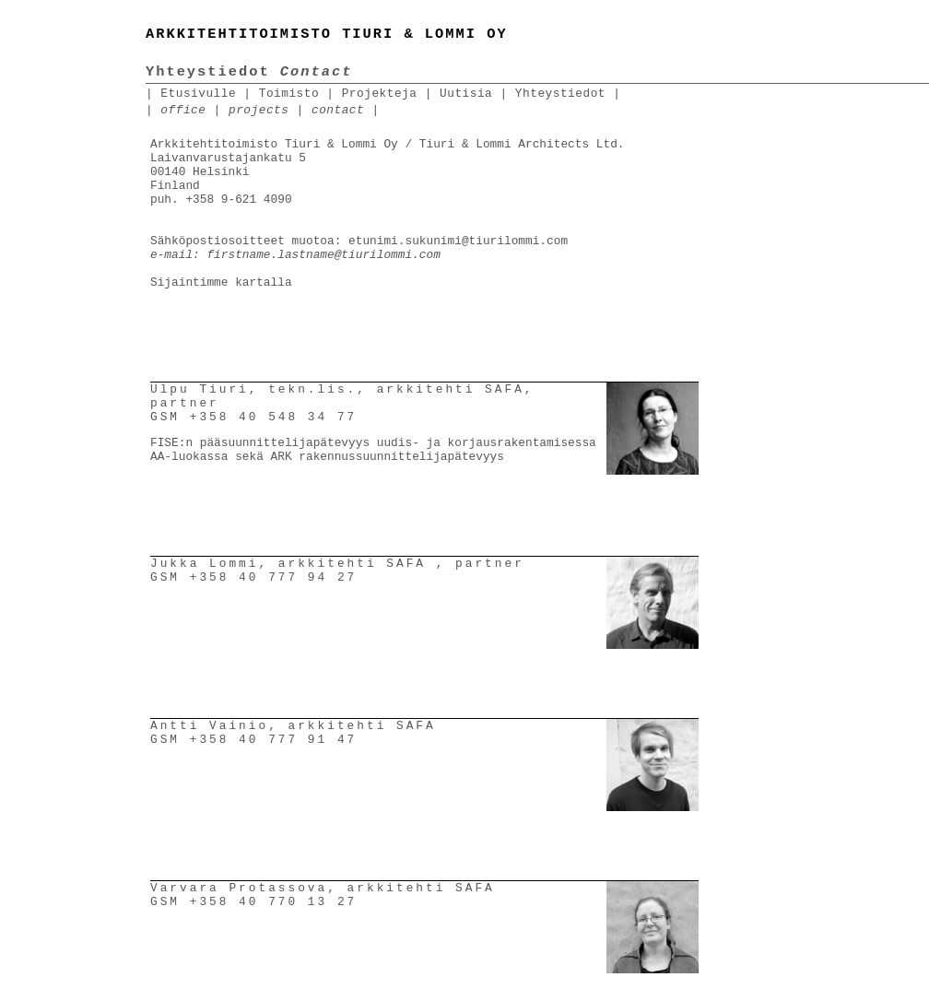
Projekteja (379, 93)
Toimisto (289, 93)
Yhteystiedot (560, 93)
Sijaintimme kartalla (221, 282)
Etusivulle (198, 93)
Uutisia (466, 93)
